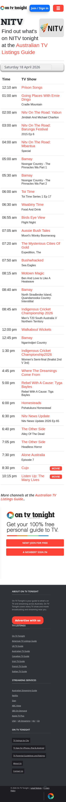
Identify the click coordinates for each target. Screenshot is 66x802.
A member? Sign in (35, 552)
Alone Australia (33, 455)
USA (14, 720)
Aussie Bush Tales (35, 230)
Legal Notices (36, 788)
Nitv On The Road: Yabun (41, 112)
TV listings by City (21, 740)
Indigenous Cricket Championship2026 (36, 352)
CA (38, 720)
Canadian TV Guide (20, 656)
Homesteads (31, 403)
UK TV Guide (17, 646)
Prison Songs (31, 87)
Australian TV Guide (21, 651)
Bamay (26, 159)
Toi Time (27, 192)
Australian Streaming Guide (24, 690)
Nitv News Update (35, 416)
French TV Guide (19, 666)
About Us (17, 763)
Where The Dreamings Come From (39, 373)
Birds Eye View (33, 217)
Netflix (15, 695)
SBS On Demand (19, 710)
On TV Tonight (18, 636)
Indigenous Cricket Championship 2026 (37, 311)
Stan (14, 700)
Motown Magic (32, 273)
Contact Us (18, 771)
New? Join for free (35, 543)
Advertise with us (27, 620)
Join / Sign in (39, 8)
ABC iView (16, 705)
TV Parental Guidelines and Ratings (29, 755)
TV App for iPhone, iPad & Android (28, 748)
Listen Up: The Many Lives (32, 478)
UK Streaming (24, 720)
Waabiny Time (32, 204)
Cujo (25, 468)
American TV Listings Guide (24, 641)
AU (33, 720)
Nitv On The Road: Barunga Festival (36, 127)
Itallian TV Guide (19, 671)
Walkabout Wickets (36, 329)
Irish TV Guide (18, 661)
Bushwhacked (32, 260)
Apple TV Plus (18, 715)
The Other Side (33, 429)
